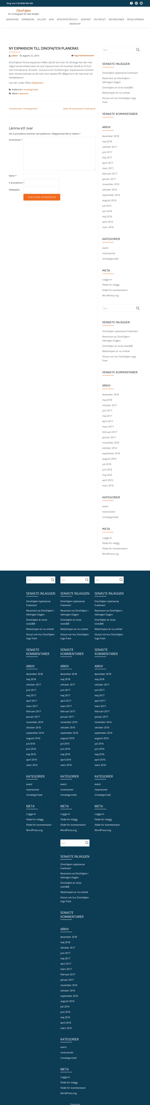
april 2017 (107, 149)
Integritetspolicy (67, 19)
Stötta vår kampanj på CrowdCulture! (79, 96)
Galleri (41, 19)
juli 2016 (106, 191)
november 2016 (110, 170)
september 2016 (111, 180)
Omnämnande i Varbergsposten (23, 96)
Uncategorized (30, 77)
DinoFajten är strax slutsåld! (117, 74)
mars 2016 (108, 212)
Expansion (28, 19)
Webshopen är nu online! (116, 80)
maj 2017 (107, 144)
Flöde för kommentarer (115, 274)
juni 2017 (107, 138)
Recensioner (116, 19)
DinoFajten (23, 10)
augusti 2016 (109, 185)
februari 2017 (109, 159)
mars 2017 (108, 154)
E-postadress (16, 170)
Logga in (107, 263)
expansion (23, 80)
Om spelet (99, 19)
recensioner (108, 237)
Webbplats (14, 177)
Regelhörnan (135, 19)
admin (14, 43)
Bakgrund (13, 19)
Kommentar (16, 127)
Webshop (75, 23)
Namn (12, 163)
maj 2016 (107, 201)
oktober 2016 (109, 175)
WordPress (86, 1085)
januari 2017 (109, 164)
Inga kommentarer (82, 43)
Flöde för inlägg (110, 269)
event (105, 232)
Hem (51, 19)
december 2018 (110, 123)
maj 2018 (107, 128)
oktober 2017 (109, 133)
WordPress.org (110, 279)
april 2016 (107, 206)
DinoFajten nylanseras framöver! (120, 60)
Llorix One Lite (65, 1085)
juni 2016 (107, 196)
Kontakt (86, 19)
